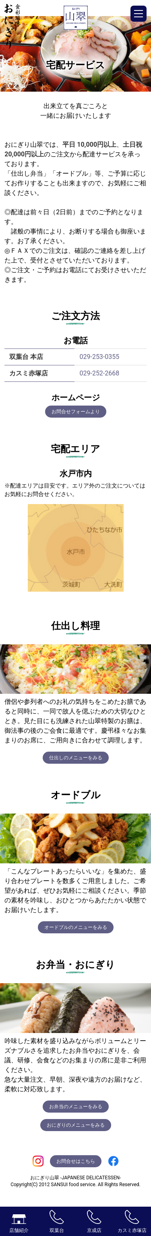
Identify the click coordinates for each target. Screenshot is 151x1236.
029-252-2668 (99, 373)
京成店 (94, 1221)
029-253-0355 (99, 357)
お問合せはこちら (75, 1161)
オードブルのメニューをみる (75, 927)
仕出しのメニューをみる (75, 757)
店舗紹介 (19, 1223)
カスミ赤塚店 (132, 1221)
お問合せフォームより (76, 411)
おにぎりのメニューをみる (76, 1125)
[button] (138, 14)
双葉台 (57, 1221)
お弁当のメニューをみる (75, 1106)
